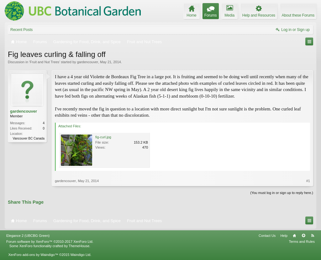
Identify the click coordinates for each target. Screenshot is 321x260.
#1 (308, 181)
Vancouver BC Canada (29, 138)
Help (283, 235)
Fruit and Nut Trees (44, 62)
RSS (312, 235)
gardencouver (87, 62)
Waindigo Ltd (80, 255)
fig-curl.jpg (103, 137)
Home (294, 235)
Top (303, 235)
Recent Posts (21, 30)
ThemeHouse (79, 246)
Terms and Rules (302, 241)
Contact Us (267, 235)
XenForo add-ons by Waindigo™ (33, 255)
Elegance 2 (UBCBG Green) (28, 235)
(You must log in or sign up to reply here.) (281, 193)
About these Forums (298, 15)
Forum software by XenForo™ (49, 241)
